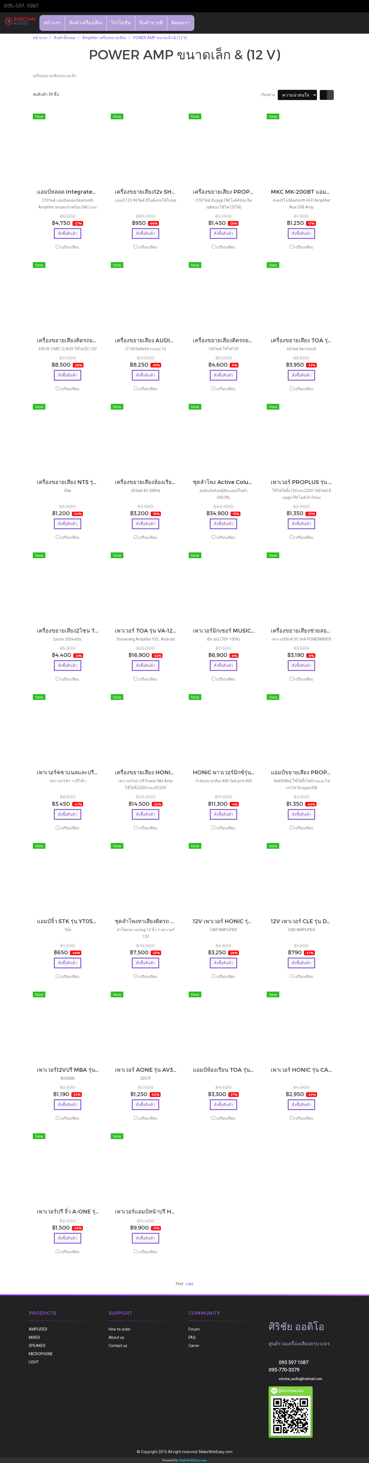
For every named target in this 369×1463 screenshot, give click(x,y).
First (179, 1284)
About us (116, 1337)
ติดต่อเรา (180, 23)
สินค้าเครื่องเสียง (85, 23)
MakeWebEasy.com (193, 1460)
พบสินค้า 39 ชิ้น (46, 94)
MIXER (34, 1337)
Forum (194, 1329)
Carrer (193, 1345)
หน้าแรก (52, 23)
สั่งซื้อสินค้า (67, 233)
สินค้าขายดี (151, 23)
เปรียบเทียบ (69, 247)
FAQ (192, 1337)
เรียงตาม (269, 94)
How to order (120, 1329)
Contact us (118, 1345)
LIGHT (34, 1362)
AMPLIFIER (38, 1329)
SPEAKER (37, 1345)
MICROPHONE (41, 1354)
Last (189, 1284)
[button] (199, 23)
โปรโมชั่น (121, 23)
